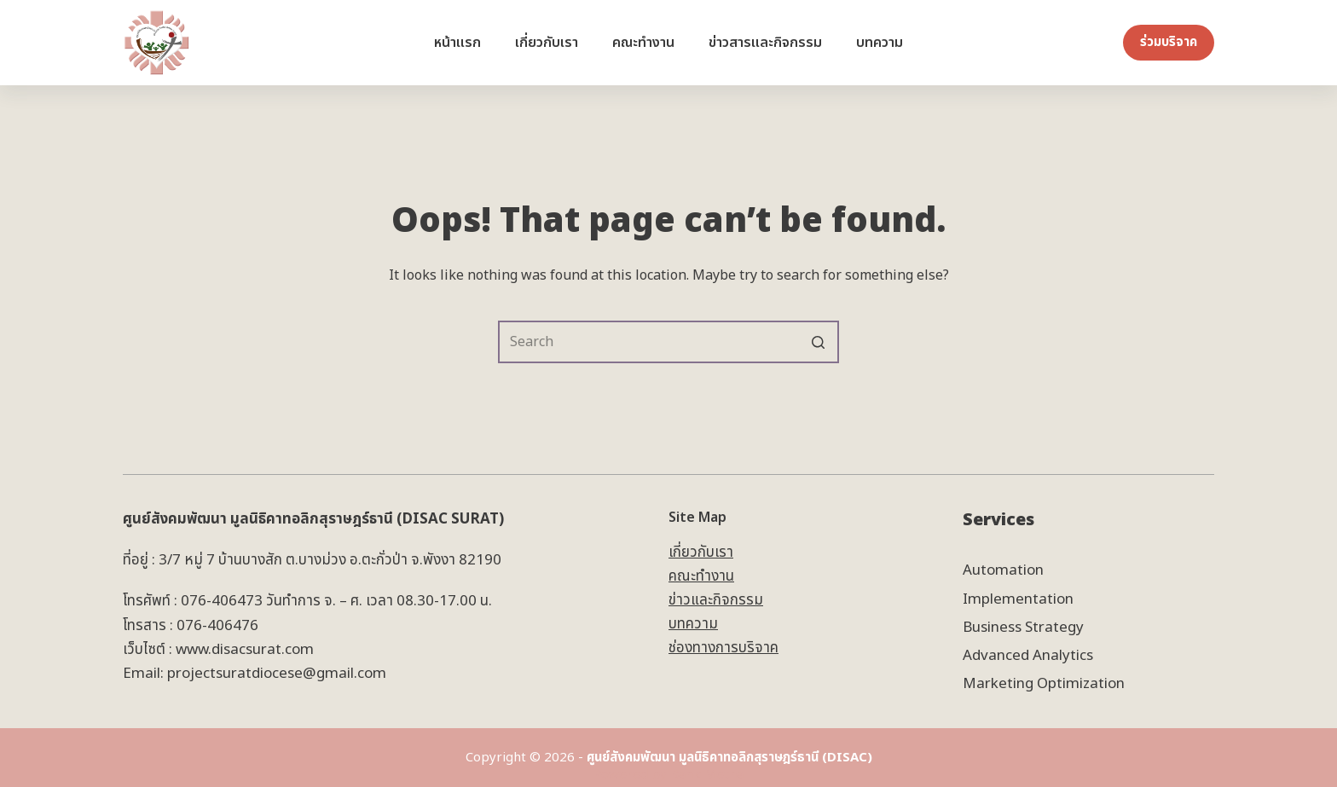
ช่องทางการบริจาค (723, 648)
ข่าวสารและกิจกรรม (765, 42)
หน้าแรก (457, 42)
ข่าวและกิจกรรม (715, 600)
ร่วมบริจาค (1168, 42)
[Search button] (817, 342)
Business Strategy (1023, 627)
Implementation (1018, 599)
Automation (1003, 570)
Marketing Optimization (1044, 684)
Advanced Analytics (1028, 656)
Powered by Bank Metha (668, 774)
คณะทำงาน (643, 42)
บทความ (879, 42)
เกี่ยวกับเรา (546, 42)
